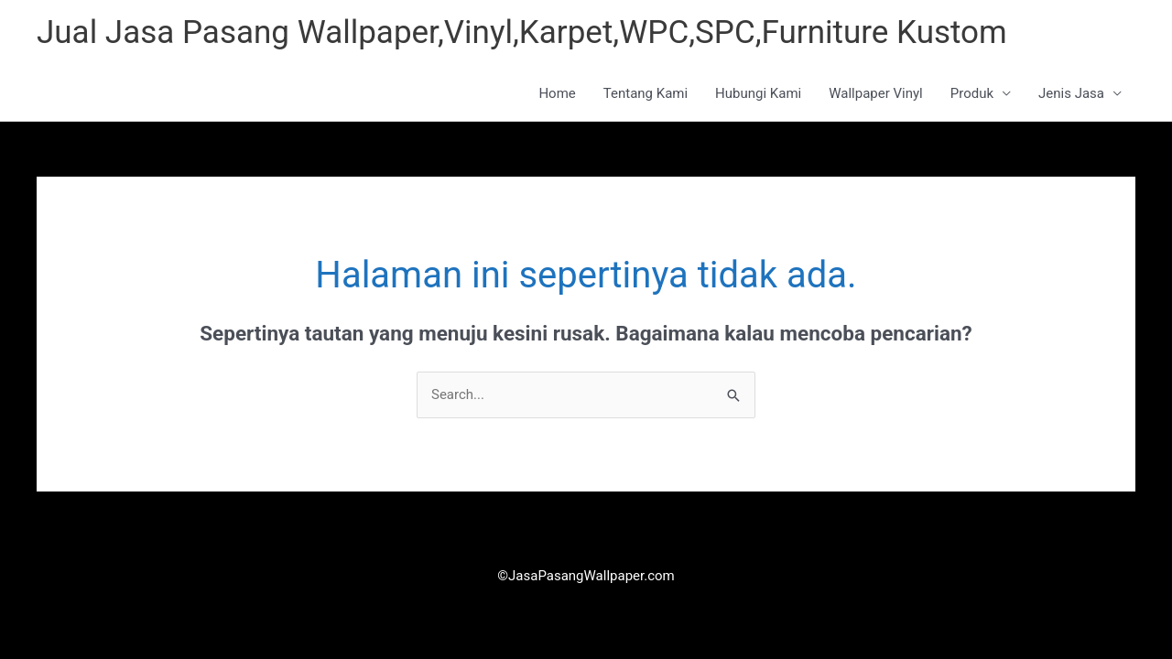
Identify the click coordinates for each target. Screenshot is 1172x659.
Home (556, 93)
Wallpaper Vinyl (876, 93)
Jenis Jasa (1071, 93)
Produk (971, 93)
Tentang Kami (645, 93)
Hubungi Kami (758, 93)
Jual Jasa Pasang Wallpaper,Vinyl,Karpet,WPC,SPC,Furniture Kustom (522, 32)
